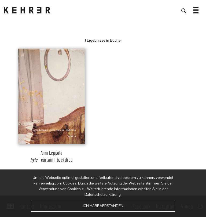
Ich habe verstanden (103, 205)
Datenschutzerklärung (102, 194)
